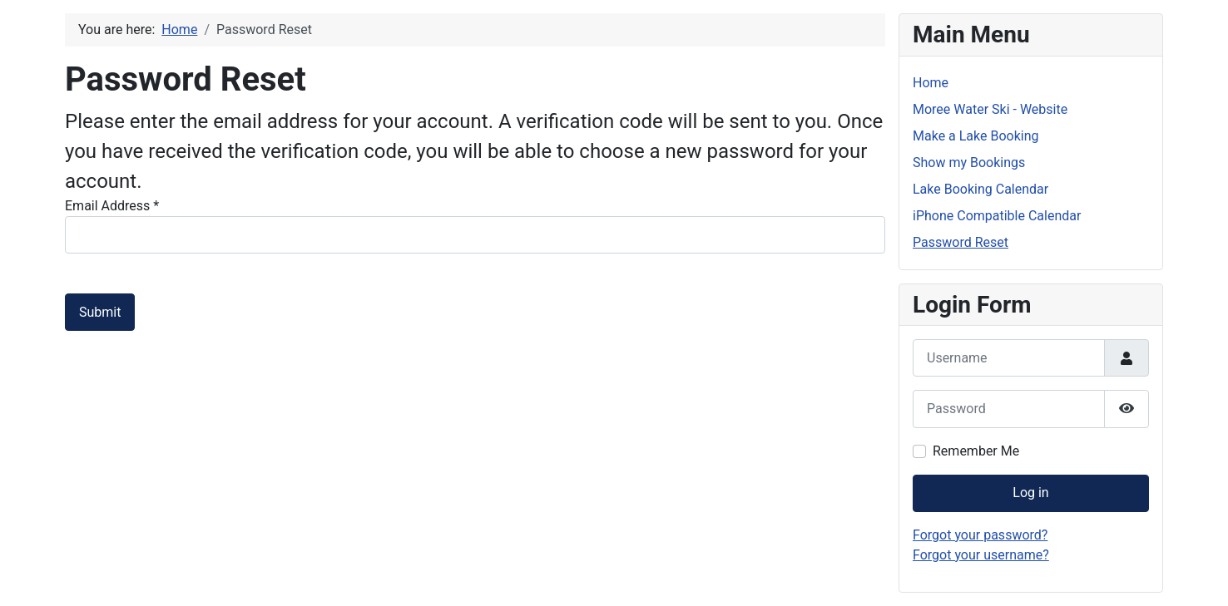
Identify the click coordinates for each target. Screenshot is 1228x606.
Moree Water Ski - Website (990, 109)
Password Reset (960, 242)
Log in (1030, 492)
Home (930, 83)
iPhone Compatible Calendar (997, 216)
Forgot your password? (980, 535)
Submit (100, 312)
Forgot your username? (981, 555)
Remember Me (976, 451)
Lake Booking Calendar (980, 189)
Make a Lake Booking (976, 136)
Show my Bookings (969, 162)
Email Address (112, 206)
